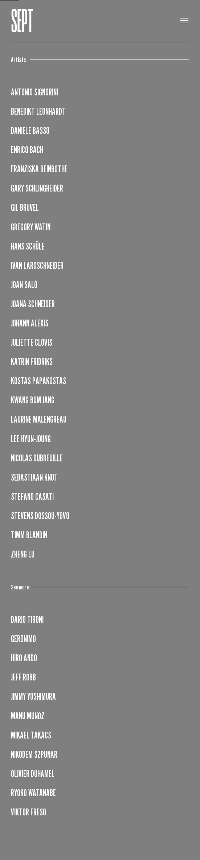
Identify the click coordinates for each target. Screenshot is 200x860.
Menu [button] (183, 21)
